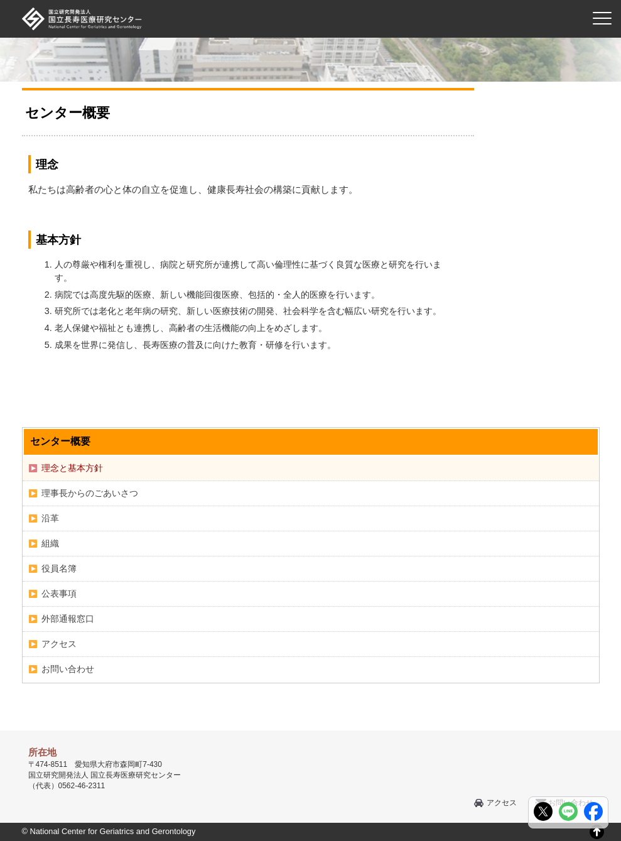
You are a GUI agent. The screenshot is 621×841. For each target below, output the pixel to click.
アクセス (59, 644)
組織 (50, 543)
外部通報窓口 (67, 619)
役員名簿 (59, 568)
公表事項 (59, 594)
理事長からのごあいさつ (89, 493)
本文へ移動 (284, 0)
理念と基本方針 (72, 468)
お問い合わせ (67, 669)
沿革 (50, 518)
